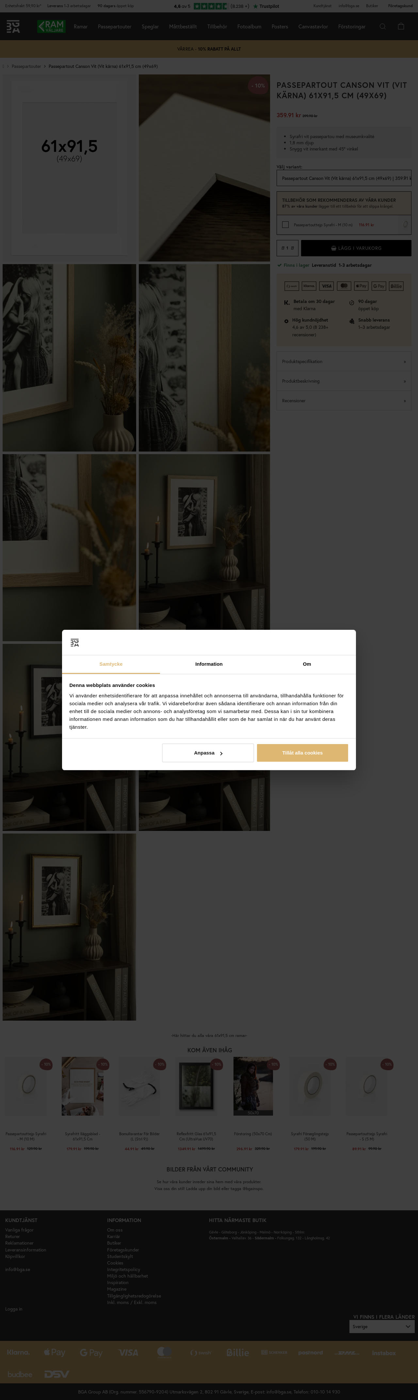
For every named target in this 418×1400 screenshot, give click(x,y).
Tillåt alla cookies (302, 753)
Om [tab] (307, 664)
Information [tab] (209, 664)
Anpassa (208, 753)
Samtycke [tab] (111, 664)
